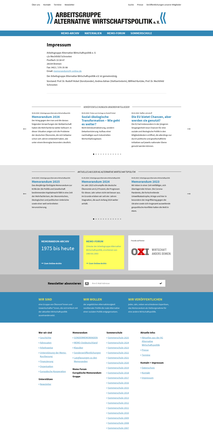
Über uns (36, 4)
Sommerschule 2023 (118, 347)
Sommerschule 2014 (118, 392)
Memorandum (80, 332)
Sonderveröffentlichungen (87, 352)
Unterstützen (46, 379)
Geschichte (45, 337)
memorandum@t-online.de (68, 71)
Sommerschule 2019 (118, 367)
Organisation (46, 366)
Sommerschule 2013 (118, 397)
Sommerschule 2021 (118, 357)
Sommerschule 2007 (118, 428)
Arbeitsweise (46, 347)
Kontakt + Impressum (152, 362)
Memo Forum (80, 369)
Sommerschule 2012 (118, 402)
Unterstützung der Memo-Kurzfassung (53, 354)
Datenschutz (148, 367)
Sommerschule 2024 (118, 342)
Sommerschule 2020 (118, 362)
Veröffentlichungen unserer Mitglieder (163, 4)
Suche (131, 4)
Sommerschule (114, 332)
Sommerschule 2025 (118, 337)
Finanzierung (46, 361)
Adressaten (45, 342)
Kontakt (47, 4)
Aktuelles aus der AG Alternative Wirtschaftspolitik (152, 341)
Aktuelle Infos (147, 332)
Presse (140, 4)
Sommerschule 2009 (118, 417)
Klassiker (78, 347)
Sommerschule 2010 (118, 412)
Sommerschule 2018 (118, 372)
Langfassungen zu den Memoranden (85, 359)
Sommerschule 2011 (118, 407)
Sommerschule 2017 (118, 377)
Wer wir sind (45, 332)
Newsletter (69, 4)
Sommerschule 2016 (118, 382)
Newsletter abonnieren (64, 283)
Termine (57, 4)
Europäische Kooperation (53, 371)
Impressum (148, 377)
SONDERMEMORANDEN (86, 337)
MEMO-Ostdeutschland (86, 342)
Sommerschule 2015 (118, 387)
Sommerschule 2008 (118, 422)
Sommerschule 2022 (118, 352)
